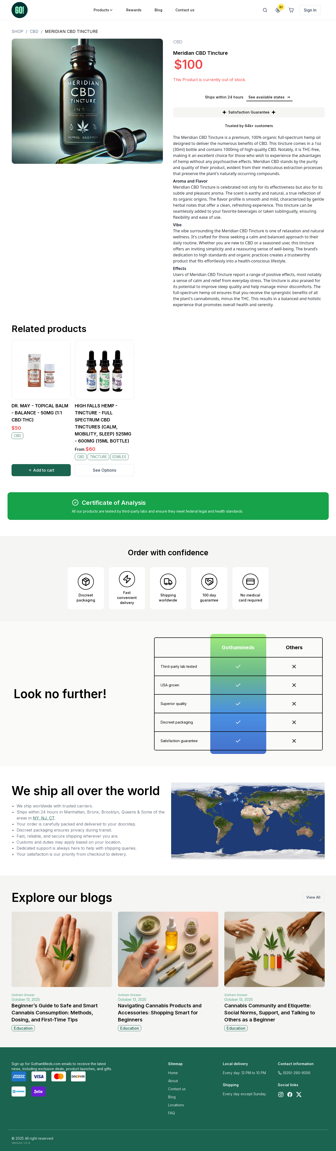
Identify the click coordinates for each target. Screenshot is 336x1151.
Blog (172, 1097)
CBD (34, 31)
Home (173, 1073)
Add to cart (41, 470)
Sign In (310, 10)
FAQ (171, 1113)
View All (313, 897)
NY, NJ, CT (43, 817)
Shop (17, 31)
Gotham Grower (23, 995)
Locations (176, 1105)
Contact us (177, 1089)
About (173, 1081)
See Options (104, 470)
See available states (269, 97)
